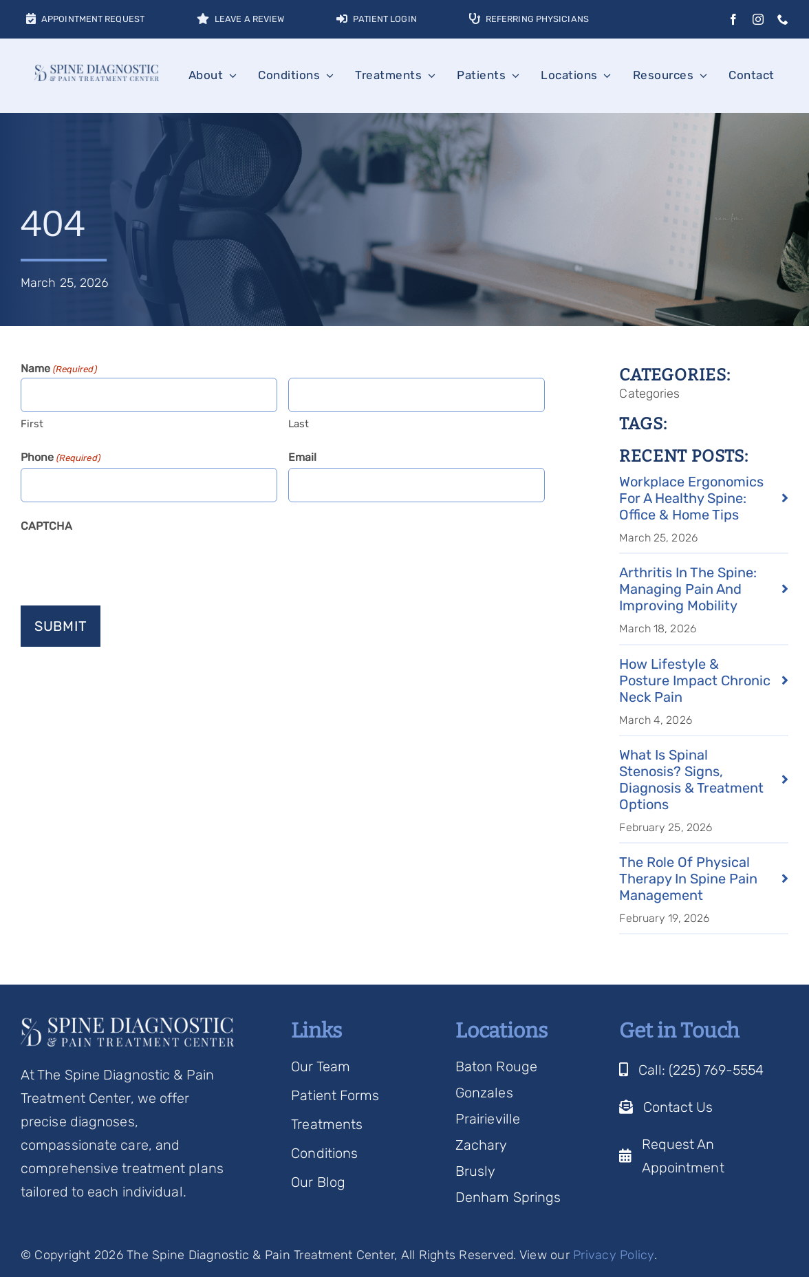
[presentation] (125, 563)
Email (302, 457)
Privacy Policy (613, 1255)
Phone (60, 458)
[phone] (782, 19)
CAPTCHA (46, 526)
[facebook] (733, 19)
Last (298, 424)
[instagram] (758, 19)
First (32, 424)
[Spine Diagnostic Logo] (96, 71)
